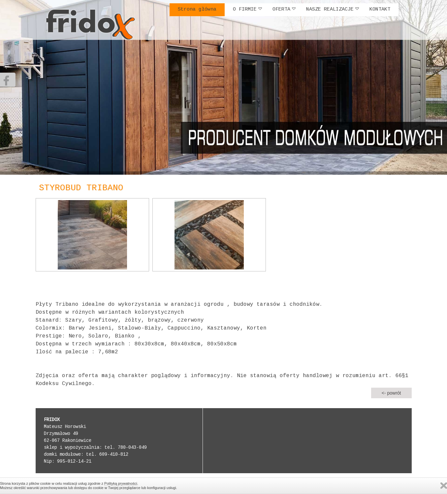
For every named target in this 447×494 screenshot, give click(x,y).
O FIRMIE (247, 9)
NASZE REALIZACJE (332, 9)
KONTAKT (379, 9)
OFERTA (284, 9)
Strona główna (197, 9)
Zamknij (443, 485)
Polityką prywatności (120, 483)
